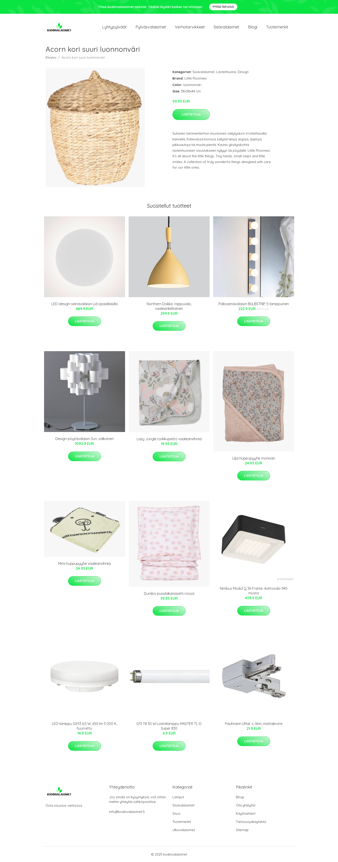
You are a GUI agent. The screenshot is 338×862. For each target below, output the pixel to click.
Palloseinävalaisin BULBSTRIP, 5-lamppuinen (254, 304)
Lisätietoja (191, 114)
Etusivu (51, 57)
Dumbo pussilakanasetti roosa (169, 593)
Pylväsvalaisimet (151, 27)
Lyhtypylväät (114, 27)
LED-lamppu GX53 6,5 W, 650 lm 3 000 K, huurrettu (84, 726)
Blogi (252, 27)
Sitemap (242, 830)
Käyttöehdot (245, 813)
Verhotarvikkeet (190, 27)
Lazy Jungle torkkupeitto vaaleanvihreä (169, 439)
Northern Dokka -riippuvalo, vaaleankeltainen (169, 306)
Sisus (176, 813)
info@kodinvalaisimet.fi (127, 812)
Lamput (178, 797)
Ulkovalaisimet (183, 830)
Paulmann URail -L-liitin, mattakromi (253, 723)
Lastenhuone (226, 72)
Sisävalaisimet (226, 27)
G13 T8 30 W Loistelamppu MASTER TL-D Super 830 (169, 726)
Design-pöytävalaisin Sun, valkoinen (84, 438)
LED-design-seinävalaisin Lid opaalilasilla (84, 304)
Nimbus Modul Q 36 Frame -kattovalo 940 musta (253, 590)
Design (243, 72)
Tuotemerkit (277, 27)
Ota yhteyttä (245, 805)
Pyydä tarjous (223, 6)
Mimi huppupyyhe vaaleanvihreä (84, 563)
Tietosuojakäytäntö (251, 822)
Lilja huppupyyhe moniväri (253, 458)
